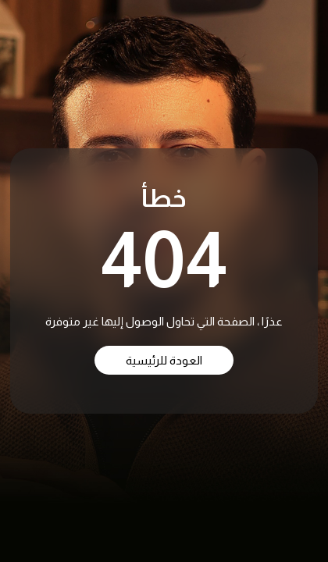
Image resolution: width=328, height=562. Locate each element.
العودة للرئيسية (164, 360)
